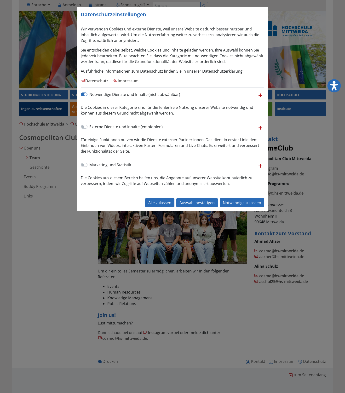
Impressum (128, 80)
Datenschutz (96, 80)
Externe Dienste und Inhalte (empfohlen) (126, 126)
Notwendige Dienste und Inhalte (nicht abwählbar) (134, 94)
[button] (260, 97)
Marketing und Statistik (110, 165)
